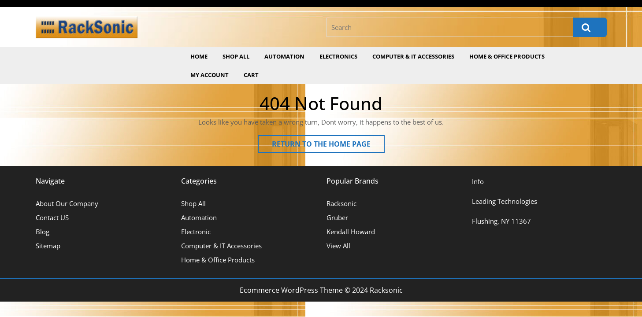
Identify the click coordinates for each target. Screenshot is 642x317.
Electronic (196, 231)
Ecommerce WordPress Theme (291, 290)
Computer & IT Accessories (413, 56)
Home (199, 56)
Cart (251, 75)
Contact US (52, 217)
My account (209, 75)
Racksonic (341, 203)
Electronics (338, 56)
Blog (42, 231)
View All (338, 245)
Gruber (337, 217)
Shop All (236, 56)
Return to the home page (328, 146)
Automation (284, 56)
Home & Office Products (507, 56)
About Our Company (67, 203)
